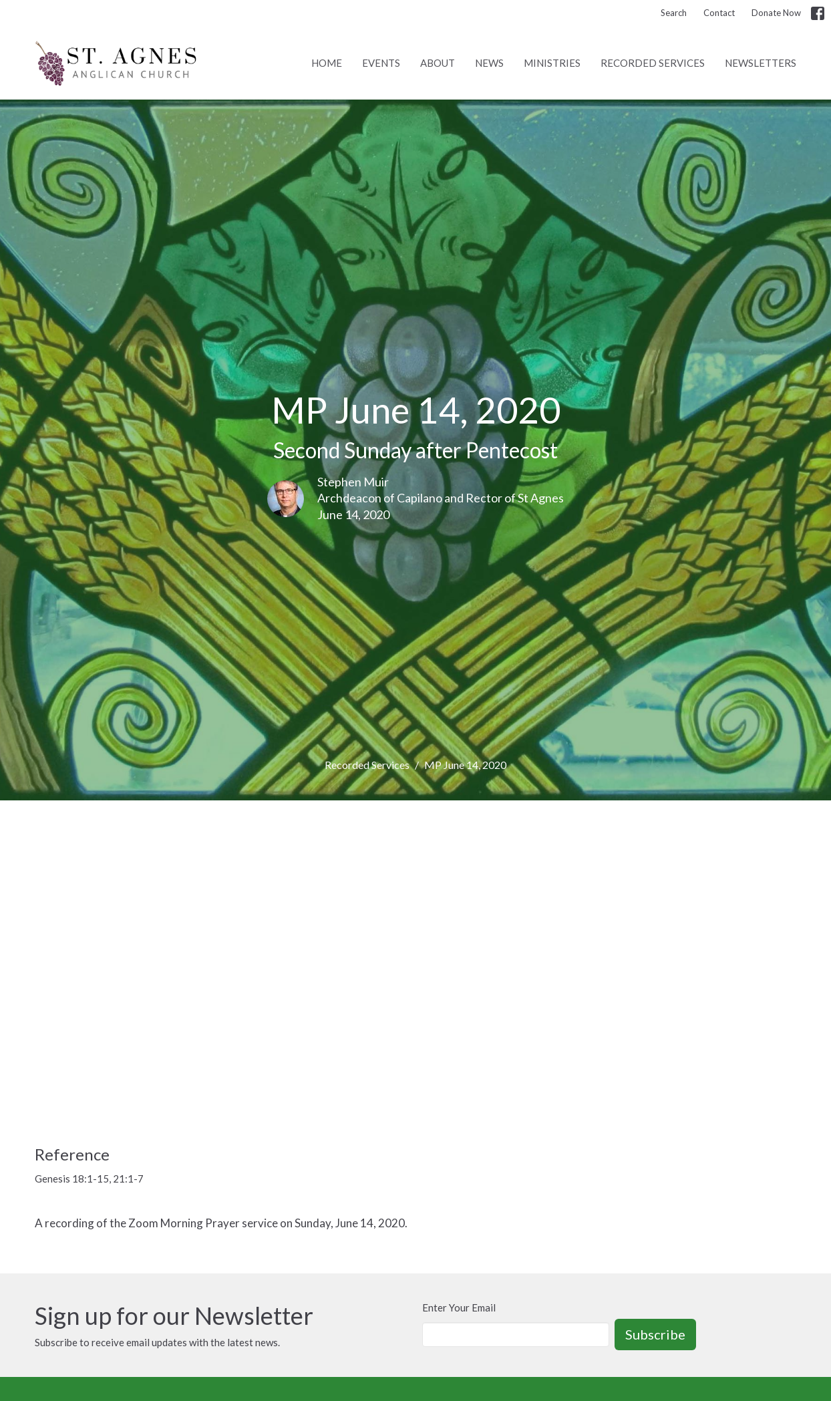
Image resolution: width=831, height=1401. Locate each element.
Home (326, 63)
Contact (719, 12)
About (437, 63)
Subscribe (655, 1334)
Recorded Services (653, 63)
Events (381, 63)
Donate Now (776, 12)
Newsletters (760, 63)
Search (674, 12)
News (489, 63)
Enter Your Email (459, 1307)
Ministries (552, 63)
